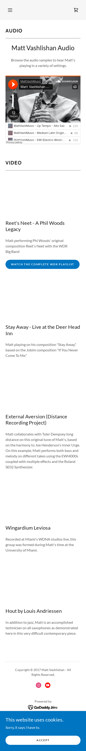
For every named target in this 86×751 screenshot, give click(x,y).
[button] (10, 10)
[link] (75, 10)
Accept (43, 740)
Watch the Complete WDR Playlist (42, 264)
